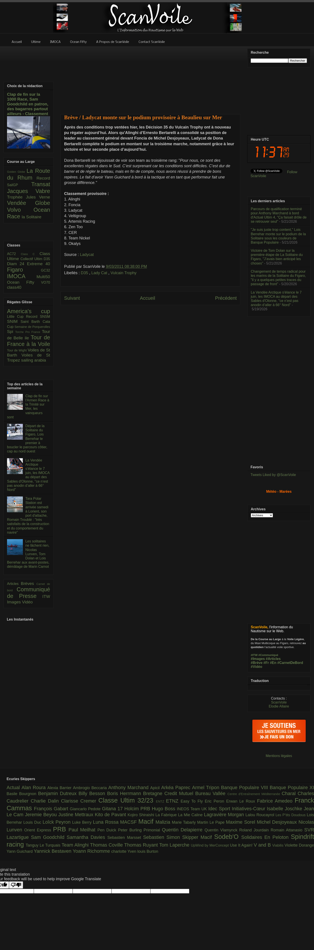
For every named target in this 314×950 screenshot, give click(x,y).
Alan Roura (34, 787)
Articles (14, 584)
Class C (30, 254)
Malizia (163, 822)
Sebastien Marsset (125, 837)
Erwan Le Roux (241, 801)
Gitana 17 (113, 808)
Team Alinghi (76, 845)
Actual (14, 787)
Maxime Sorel (241, 822)
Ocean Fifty (24, 282)
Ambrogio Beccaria (90, 788)
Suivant (72, 298)
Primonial (153, 830)
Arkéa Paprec (176, 787)
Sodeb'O (227, 836)
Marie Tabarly (184, 822)
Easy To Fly (192, 801)
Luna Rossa (106, 822)
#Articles (273, 659)
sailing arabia (33, 360)
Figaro (24, 269)
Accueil (147, 298)
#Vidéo (256, 667)
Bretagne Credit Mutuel (169, 793)
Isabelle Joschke (285, 808)
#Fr (266, 663)
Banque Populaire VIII (245, 787)
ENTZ (161, 801)
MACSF (129, 822)
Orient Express (38, 830)
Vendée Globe (28, 203)
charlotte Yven (124, 851)
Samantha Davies (87, 837)
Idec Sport (220, 808)
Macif (146, 821)
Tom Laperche (175, 845)
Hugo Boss (164, 808)
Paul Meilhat (83, 829)
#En (273, 663)
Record (43, 178)
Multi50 (43, 276)
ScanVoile (279, 702)
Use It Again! (242, 845)
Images (14, 602)
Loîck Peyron (57, 822)
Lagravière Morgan (224, 814)
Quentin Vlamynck (222, 830)
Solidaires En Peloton (266, 837)
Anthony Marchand (129, 787)
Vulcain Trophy (123, 273)
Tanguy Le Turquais (44, 845)
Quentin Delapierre (183, 829)
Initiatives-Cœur (249, 808)
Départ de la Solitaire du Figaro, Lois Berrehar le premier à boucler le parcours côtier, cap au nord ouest (27, 438)
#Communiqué (268, 655)
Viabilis (278, 845)
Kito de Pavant (111, 814)
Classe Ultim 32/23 (127, 800)
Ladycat (87, 254)
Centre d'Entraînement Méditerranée (254, 794)
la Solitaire (32, 217)
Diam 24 (17, 263)
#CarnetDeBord (290, 663)
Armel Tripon (206, 787)
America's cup (28, 311)
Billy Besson (93, 793)
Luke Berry (82, 822)
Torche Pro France (28, 332)
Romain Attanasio (287, 830)
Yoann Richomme (92, 851)
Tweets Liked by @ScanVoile (273, 475)
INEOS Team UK (192, 809)
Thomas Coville (107, 845)
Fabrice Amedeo (276, 801)
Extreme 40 (38, 263)
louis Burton (147, 851)
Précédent (226, 298)
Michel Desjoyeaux (277, 822)
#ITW (254, 655)
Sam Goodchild (49, 837)
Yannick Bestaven (53, 851)
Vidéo (27, 602)
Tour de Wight (17, 350)
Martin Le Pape (211, 822)
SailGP (19, 185)
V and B (263, 845)
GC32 (45, 270)
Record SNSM (38, 316)
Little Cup (16, 316)
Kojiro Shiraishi (141, 815)
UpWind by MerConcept (210, 845)
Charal (290, 793)
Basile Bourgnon (22, 794)
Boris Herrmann (125, 793)
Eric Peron (215, 801)
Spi (11, 331)
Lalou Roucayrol (260, 815)
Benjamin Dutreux (58, 793)
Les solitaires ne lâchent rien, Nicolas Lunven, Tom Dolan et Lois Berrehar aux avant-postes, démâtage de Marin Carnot (28, 553)
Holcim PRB (138, 808)
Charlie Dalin (46, 801)
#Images (258, 659)
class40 (14, 287)
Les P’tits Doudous (291, 815)
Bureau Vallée (211, 793)
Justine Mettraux (76, 814)
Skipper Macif (198, 837)
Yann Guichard (20, 851)
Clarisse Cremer (79, 801)
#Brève (256, 663)
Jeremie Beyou (41, 814)
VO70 (45, 282)
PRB (61, 829)
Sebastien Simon (162, 837)
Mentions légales (279, 756)
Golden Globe (17, 171)
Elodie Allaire (279, 706)
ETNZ (173, 801)
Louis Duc (33, 822)
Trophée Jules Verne (28, 197)
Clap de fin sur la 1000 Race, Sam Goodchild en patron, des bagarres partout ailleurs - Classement (27, 104)
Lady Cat (99, 273)
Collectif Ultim (31, 259)
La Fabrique (166, 815)
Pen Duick (107, 830)
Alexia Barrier (60, 788)
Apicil (155, 788)
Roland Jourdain (255, 830)
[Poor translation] (16, 885)
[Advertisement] (150, 77)
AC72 (14, 254)
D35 (85, 273)
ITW (46, 596)
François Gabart (52, 808)
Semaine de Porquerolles (32, 327)
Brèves (28, 583)
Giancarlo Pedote (86, 809)
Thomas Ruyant (141, 845)
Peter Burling (131, 830)
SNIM (14, 321)
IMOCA (21, 276)
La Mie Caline (191, 815)
